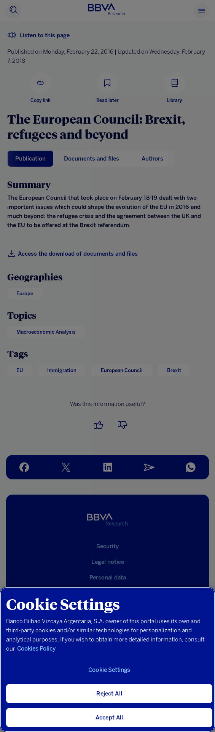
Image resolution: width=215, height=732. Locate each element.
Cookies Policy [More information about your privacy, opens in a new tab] (36, 648)
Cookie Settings (109, 670)
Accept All (109, 717)
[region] (107, 659)
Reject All (109, 693)
